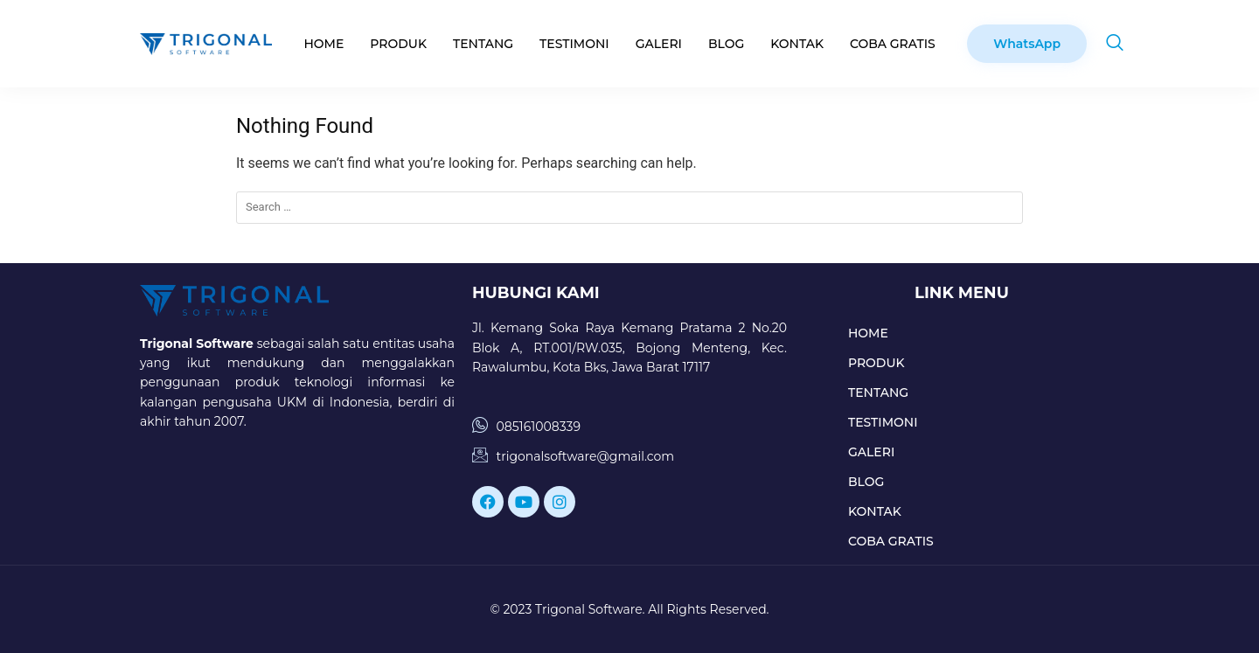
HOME (323, 44)
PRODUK (398, 44)
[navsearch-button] (1114, 43)
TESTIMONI (574, 44)
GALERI (659, 44)
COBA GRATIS (893, 44)
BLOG (726, 44)
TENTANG (483, 44)
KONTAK (797, 44)
